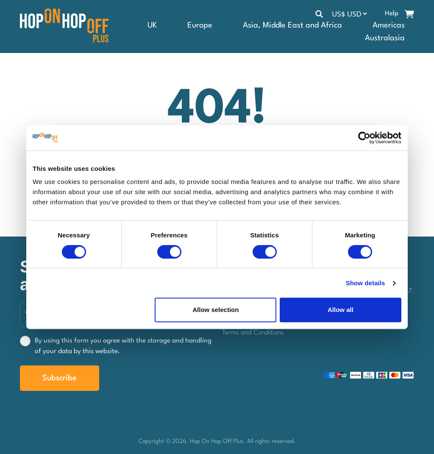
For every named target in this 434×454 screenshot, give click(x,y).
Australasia (385, 38)
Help (391, 13)
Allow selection (215, 309)
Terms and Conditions (253, 332)
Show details (365, 283)
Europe (199, 25)
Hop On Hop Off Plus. (218, 441)
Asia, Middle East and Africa (292, 25)
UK (152, 25)
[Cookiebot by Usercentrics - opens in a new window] (364, 137)
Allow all (340, 309)
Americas (389, 25)
